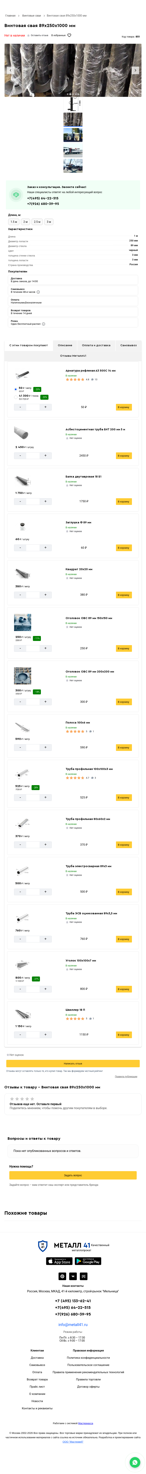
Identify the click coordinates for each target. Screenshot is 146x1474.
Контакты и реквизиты (37, 1408)
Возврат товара (37, 1379)
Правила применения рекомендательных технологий (88, 1372)
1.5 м (14, 221)
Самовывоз (128, 345)
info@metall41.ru (72, 1324)
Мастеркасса (85, 1423)
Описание (65, 345)
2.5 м (37, 221)
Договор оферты (88, 1386)
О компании (37, 1394)
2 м (25, 221)
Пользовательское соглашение (88, 1365)
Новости (37, 1401)
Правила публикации (126, 1076)
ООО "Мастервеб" (73, 1441)
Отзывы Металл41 (73, 355)
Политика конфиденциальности (88, 1357)
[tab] (67, 94)
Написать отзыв (73, 1063)
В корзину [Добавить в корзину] (123, 407)
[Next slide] (135, 70)
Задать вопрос (73, 1175)
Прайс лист (37, 1386)
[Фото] (73, 70)
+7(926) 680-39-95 (43, 203)
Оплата (37, 1372)
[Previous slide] (10, 70)
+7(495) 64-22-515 (42, 198)
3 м (49, 221)
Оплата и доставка (96, 345)
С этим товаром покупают (28, 345)
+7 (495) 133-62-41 (73, 1301)
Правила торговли (88, 1379)
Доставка (37, 1357)
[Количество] (32, 407)
